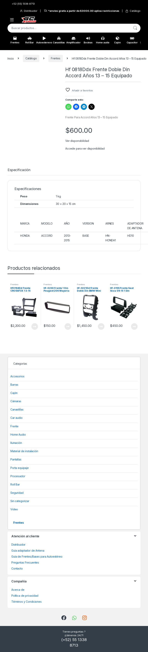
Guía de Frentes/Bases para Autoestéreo (36, 556)
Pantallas (15, 459)
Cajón (117, 40)
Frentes (14, 40)
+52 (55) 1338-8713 (21, 3)
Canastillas (59, 40)
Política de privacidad (24, 595)
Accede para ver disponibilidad (85, 148)
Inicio (11, 58)
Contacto (17, 568)
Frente (14, 426)
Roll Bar (29, 40)
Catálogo (132, 11)
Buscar (135, 28)
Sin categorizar (19, 501)
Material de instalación (24, 451)
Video (14, 509)
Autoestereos (44, 40)
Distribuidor (28, 11)
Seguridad (17, 492)
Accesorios (17, 376)
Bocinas (88, 40)
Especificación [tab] (19, 170)
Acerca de (17, 589)
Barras (14, 384)
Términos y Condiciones (26, 601)
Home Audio (18, 434)
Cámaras (15, 401)
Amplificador (73, 40)
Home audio (103, 40)
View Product (34, 326)
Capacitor (132, 40)
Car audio (16, 417)
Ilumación (16, 442)
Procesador (17, 476)
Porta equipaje (19, 467)
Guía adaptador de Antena (27, 550)
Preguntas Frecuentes (25, 562)
